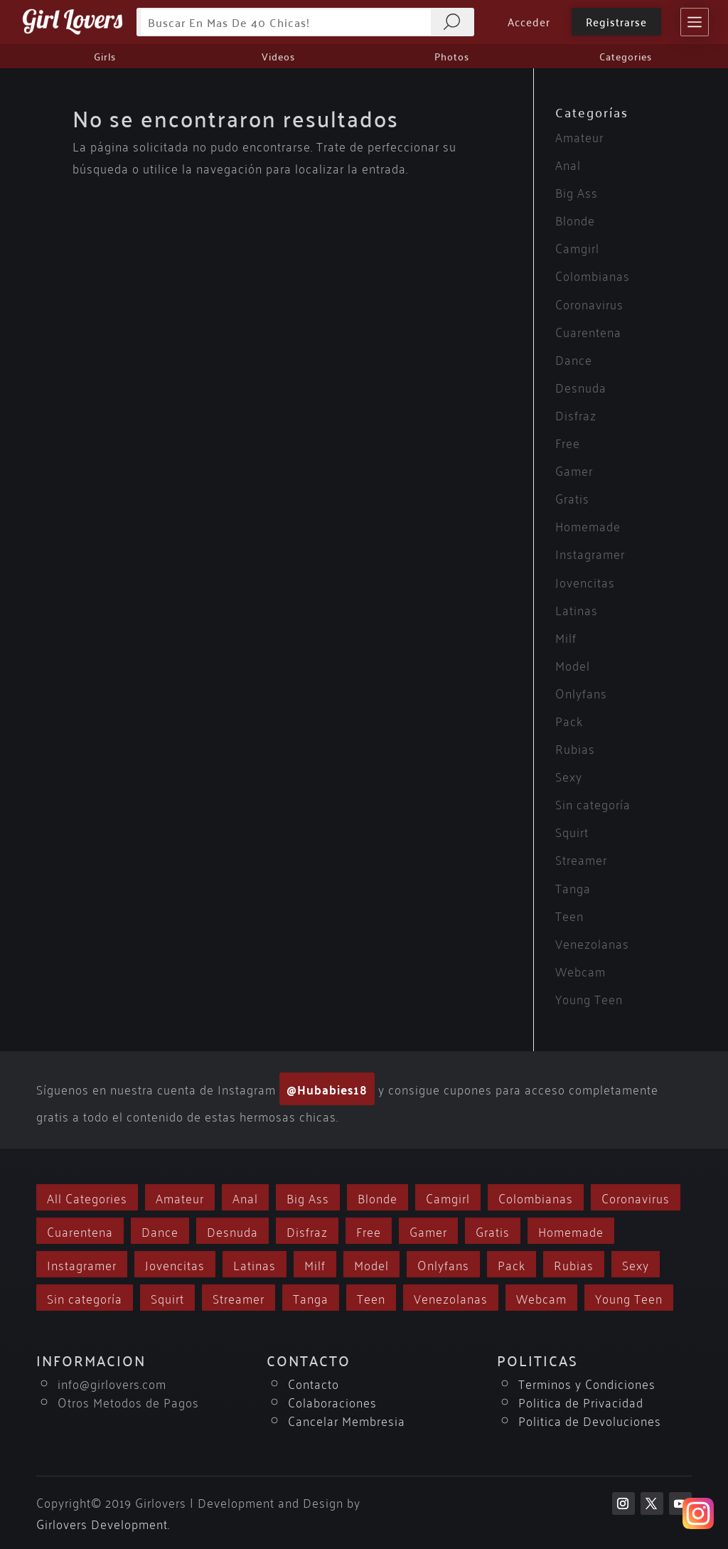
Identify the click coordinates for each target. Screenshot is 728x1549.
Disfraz (575, 414)
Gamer (574, 470)
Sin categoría (593, 803)
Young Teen (589, 998)
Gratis (572, 497)
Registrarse (616, 21)
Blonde (575, 219)
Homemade (588, 525)
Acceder (529, 21)
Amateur (579, 136)
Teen (569, 915)
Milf (566, 637)
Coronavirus (589, 303)
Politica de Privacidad (580, 1401)
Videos (278, 56)
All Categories (87, 1197)
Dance (573, 359)
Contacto (313, 1383)
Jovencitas (585, 581)
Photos (451, 56)
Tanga (573, 887)
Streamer (581, 859)
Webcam (580, 970)
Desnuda (580, 387)
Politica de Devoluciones (589, 1420)
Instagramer (590, 553)
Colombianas (592, 275)
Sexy (568, 776)
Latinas (576, 609)
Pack (569, 720)
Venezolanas (592, 943)
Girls (105, 56)
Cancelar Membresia (346, 1420)
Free (567, 442)
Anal (568, 164)
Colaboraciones (332, 1401)
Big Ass (576, 192)
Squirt (572, 831)
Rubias (575, 748)
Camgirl (577, 247)
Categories (625, 56)
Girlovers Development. (103, 1523)
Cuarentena (588, 331)
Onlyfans (581, 692)
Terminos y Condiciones (586, 1383)
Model (572, 665)
